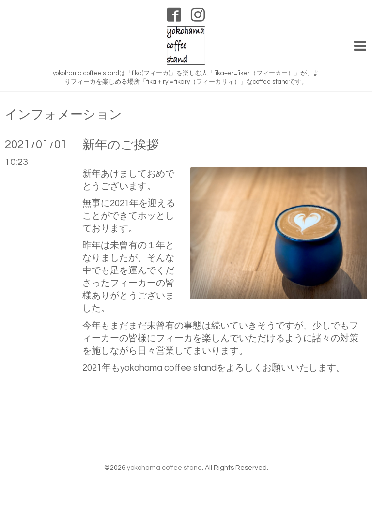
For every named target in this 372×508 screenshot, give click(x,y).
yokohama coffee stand (164, 467)
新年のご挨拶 (120, 145)
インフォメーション (63, 114)
